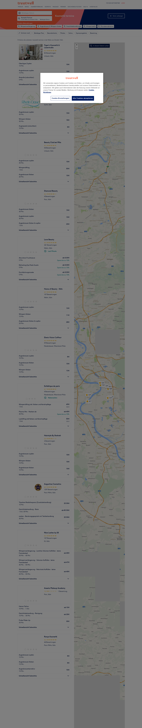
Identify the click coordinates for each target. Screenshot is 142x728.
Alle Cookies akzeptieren (83, 98)
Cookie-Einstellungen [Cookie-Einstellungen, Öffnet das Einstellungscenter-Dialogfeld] (60, 98)
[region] (71, 88)
